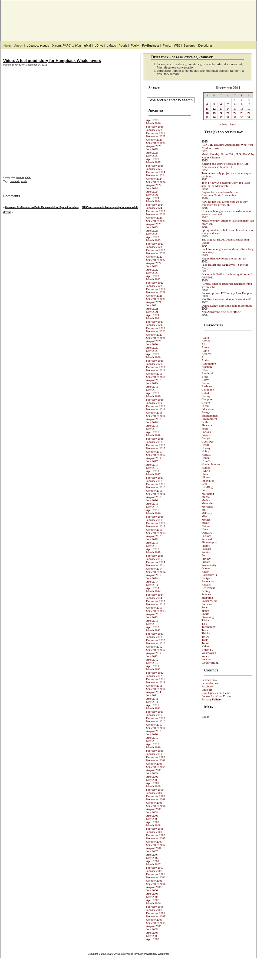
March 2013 (153, 630)
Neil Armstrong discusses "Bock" (221, 311)
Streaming (208, 617)
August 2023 (154, 224)
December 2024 (155, 172)
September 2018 (156, 415)
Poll (204, 555)
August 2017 (154, 458)
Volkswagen (209, 652)
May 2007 (152, 857)
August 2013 (154, 614)
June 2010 (152, 737)
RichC (66, 45)
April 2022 (152, 276)
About (18, 45)
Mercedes (207, 506)
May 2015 (152, 545)
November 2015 (155, 526)
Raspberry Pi (209, 574)
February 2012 (154, 672)
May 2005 (152, 935)
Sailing (206, 591)
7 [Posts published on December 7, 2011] (228, 104)
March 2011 (153, 708)
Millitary (207, 513)
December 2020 (155, 328)
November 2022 (155, 253)
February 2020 (154, 360)
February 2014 (154, 594)
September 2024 (156, 181)
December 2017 (155, 445)
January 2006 (154, 909)
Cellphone (208, 389)
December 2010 (155, 718)
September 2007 (156, 844)
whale (24, 181)
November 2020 (155, 331)
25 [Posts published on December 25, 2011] (207, 117)
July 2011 (152, 695)
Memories (208, 503)
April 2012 (152, 666)
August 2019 (154, 380)
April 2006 (152, 900)
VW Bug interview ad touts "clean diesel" (226, 299)
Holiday (206, 454)
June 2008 (152, 815)
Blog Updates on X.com (216, 692)
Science (206, 594)
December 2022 (155, 250)
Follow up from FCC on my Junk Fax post (227, 293)
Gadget (206, 438)
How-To (207, 461)
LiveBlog (207, 487)
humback (15, 181)
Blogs (205, 376)
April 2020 (152, 354)
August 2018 (154, 419)
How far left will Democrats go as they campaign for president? (225, 203)
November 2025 (155, 136)
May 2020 (152, 350)
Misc (204, 516)
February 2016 (154, 516)
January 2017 (154, 480)
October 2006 (154, 880)
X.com (56, 45)
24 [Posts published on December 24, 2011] (248, 113)
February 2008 (154, 828)
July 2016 (152, 500)
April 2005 (152, 939)
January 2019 (154, 402)
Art (204, 357)
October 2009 (154, 763)
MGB (205, 509)
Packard (206, 535)
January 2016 (154, 519)
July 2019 (152, 383)
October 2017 (154, 451)
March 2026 (153, 123)
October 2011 (154, 685)
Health (205, 444)
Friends (206, 435)
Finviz (167, 45)
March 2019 (153, 396)
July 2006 (152, 890)
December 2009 (155, 757)
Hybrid (206, 470)
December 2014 (155, 562)
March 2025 (153, 162)
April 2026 (152, 120)
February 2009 (154, 789)
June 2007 (152, 854)
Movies (206, 519)
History (206, 448)
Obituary (207, 532)
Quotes (206, 568)
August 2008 (154, 809)
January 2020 (154, 363)
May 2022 (152, 272)
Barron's (189, 45)
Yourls (123, 45)
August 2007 (154, 848)
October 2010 (154, 724)
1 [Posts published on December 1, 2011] (235, 100)
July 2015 (152, 539)
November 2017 (155, 448)
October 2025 (154, 139)
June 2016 (152, 503)
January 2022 (154, 285)
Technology (209, 626)
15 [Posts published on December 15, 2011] (234, 108)
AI (203, 344)
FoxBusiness (150, 45)
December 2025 (155, 133)
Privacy (206, 558)
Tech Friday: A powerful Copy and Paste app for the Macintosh (226, 184)
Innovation (208, 480)
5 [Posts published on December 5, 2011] (214, 104)
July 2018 (152, 422)
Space (205, 610)
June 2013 (152, 620)
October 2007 (154, 841)
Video (28, 177)
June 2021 (152, 308)
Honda (205, 457)
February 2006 (154, 906)
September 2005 (156, 922)
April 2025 (152, 159)
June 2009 (152, 776)
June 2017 (152, 464)
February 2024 (154, 204)
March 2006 (153, 903)
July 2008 (152, 812)
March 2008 (153, 825)
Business (207, 386)
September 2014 (156, 571)
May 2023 (152, 233)
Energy (206, 412)
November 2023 (155, 214)
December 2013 (155, 601)
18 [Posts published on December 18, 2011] (207, 113)
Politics (206, 552)
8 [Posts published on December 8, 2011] (235, 104)
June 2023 (152, 230)
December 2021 (155, 289)
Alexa (205, 347)
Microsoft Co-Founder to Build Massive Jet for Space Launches (42, 207)
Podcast (206, 548)
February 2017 (154, 477)
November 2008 (155, 799)
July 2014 (152, 578)
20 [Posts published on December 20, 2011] (221, 113)
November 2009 (155, 760)
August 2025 (154, 146)
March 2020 (153, 357)
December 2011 (155, 679)
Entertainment (210, 415)
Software (207, 604)
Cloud (205, 392)
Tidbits (206, 633)
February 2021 (154, 321)
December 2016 (155, 484)
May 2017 (152, 467)
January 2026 (154, 129)
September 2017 (156, 454)
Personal (207, 539)
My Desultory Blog (204, 17)
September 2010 (156, 727)
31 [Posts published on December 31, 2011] (248, 117)
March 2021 (153, 318)
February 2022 (154, 282)
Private (206, 561)
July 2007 (152, 851)
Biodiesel (207, 373)
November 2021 (155, 292)
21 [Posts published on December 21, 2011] (227, 113)
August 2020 (154, 341)
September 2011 (155, 688)
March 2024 (153, 201)
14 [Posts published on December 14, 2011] (227, 108)
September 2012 (156, 649)
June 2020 (152, 347)
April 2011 (152, 705)
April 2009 (152, 783)
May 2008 (152, 818)
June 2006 (152, 893)
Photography (209, 542)
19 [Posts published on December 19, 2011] (214, 113)
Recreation (208, 581)
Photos (206, 545)
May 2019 (152, 389)
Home (7, 45)
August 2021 (154, 302)
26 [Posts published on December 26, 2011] (214, 117)
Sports (205, 613)
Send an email (210, 679)
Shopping (207, 597)
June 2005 (152, 932)
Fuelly (135, 45)
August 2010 (154, 731)
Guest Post (208, 441)
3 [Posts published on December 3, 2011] (249, 100)
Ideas (205, 474)
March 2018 (153, 435)
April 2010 (152, 744)
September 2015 (156, 532)
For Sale (207, 431)
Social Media (209, 600)
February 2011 (154, 711)
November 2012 (155, 643)
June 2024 (152, 191)
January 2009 (154, 792)
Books (205, 383)
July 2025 (152, 149)
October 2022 (154, 256)
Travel (205, 643)
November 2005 (155, 916)
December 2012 (155, 640)
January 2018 (154, 441)
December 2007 (155, 835)
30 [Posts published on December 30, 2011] (241, 117)
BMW (205, 379)
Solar (205, 607)
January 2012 (154, 675)
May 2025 (152, 155)
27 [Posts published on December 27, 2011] (221, 117)
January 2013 (154, 636)
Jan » (233, 124)
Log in (205, 716)
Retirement (208, 587)
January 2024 (154, 207)
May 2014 (152, 584)
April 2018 (152, 432)
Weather (206, 659)
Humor (206, 467)
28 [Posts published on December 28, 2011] (227, 117)
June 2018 (152, 425)
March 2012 (153, 669)
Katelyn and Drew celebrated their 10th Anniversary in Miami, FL (225, 165)
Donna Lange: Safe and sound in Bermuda (227, 305)
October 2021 (154, 295)
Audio (205, 360)
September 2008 (156, 805)
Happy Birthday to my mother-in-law (224, 258)
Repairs (206, 584)
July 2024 (152, 188)
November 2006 (155, 877)
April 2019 (152, 393)
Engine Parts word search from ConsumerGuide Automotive (220, 193)
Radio (205, 571)
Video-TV (208, 649)
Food (205, 428)
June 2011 (152, 698)
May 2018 (152, 428)
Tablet (205, 620)
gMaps (111, 45)
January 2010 (154, 753)
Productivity (209, 565)
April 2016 (152, 510)
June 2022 (152, 269)
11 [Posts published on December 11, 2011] (207, 108)
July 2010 (152, 734)
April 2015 (152, 549)
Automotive (209, 363)
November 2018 (155, 409)
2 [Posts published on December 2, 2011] (242, 100)
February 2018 (154, 438)
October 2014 (154, 568)
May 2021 (152, 311)
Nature (20, 177)
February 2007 (154, 867)
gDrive (99, 45)
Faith (205, 422)
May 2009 (152, 779)
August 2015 (154, 536)
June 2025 (152, 152)
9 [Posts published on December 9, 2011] (242, 104)
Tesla (205, 630)
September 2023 (156, 220)
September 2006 (156, 883)
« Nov (223, 124)
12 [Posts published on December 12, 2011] (214, 108)
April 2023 (152, 237)
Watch (205, 656)
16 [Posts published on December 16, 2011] (241, 108)
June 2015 (152, 542)
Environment (209, 418)
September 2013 (156, 610)
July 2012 (152, 656)
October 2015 (154, 529)
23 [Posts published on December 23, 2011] (241, 113)
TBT (204, 623)
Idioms (206, 477)
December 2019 (155, 367)
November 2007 (155, 838)
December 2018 (155, 406)
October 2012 (154, 646)
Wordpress (163, 954)
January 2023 (154, 246)
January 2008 (154, 831)
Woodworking (210, 662)
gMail (87, 45)
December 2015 (155, 523)
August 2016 (154, 497)
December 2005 (155, 913)
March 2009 (153, 786)
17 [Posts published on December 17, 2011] (248, 108)
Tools (205, 639)
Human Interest (211, 464)
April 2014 (152, 588)
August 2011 (153, 692)
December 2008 (155, 796)
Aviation (207, 366)
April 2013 (152, 627)
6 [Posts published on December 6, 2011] (221, 104)
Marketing (208, 493)
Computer (207, 399)
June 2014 (152, 581)
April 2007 (152, 861)
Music (205, 522)
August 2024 (154, 185)
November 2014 (155, 565)
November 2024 (155, 175)
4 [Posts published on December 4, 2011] (207, 104)
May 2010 (152, 740)
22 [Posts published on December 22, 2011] (234, 113)
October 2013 (154, 607)
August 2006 (154, 887)
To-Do (205, 636)
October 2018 (154, 412)
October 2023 (154, 217)
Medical (206, 500)
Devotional (205, 45)
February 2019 (154, 399)
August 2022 (154, 263)
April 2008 (152, 822)
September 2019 (156, 376)
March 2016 (153, 513)
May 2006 (152, 896)
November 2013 (155, 604)
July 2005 (152, 929)
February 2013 (154, 633)
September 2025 (156, 142)
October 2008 (154, 802)
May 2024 (152, 194)
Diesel (205, 405)
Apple (205, 350)
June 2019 (152, 386)
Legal (205, 483)
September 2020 (156, 337)
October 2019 (154, 373)
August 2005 (154, 926)
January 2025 (154, 168)
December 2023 (155, 211)
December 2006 (155, 874)
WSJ (177, 45)
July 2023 (152, 227)
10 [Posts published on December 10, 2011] (248, 104)
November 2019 (155, 370)
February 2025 (154, 165)
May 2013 (152, 623)
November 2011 (155, 682)
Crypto (206, 402)
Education (208, 409)
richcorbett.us (210, 683)
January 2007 (154, 870)
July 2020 (152, 344)
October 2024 (154, 178)
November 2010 (155, 721)
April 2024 (152, 198)
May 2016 (152, 506)
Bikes (205, 370)
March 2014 (153, 591)
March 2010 (153, 747)
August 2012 (154, 653)
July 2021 (152, 305)
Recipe (206, 578)
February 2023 (154, 243)
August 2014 (154, 575)
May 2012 (152, 662)
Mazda (206, 496)
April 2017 (152, 471)
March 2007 (153, 864)
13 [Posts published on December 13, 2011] (221, 108)
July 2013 (152, 617)
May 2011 (152, 701)
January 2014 (154, 597)
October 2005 (154, 919)
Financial (207, 425)
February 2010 (154, 750)
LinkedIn (207, 689)
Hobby (206, 451)
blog (78, 45)
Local (205, 490)
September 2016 (156, 493)
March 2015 (153, 552)
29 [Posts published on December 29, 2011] (234, 117)
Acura (205, 337)
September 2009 (156, 766)
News (205, 529)
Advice (206, 340)
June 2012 (152, 659)
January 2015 (154, 558)
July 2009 (152, 773)
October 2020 (154, 334)
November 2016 (155, 487)
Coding (206, 396)
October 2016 (154, 490)
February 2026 (154, 126)
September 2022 (156, 259)
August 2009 (154, 770)
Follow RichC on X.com (216, 696)
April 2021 (152, 315)
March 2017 (153, 474)
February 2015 (154, 555)
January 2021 (154, 324)
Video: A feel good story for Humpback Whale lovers (52, 61)
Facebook (207, 686)
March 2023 (153, 240)
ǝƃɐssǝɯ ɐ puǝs (38, 45)
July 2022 (152, 266)
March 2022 (153, 279)
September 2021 (156, 298)
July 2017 (152, 461)
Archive (206, 353)
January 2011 (154, 714)
